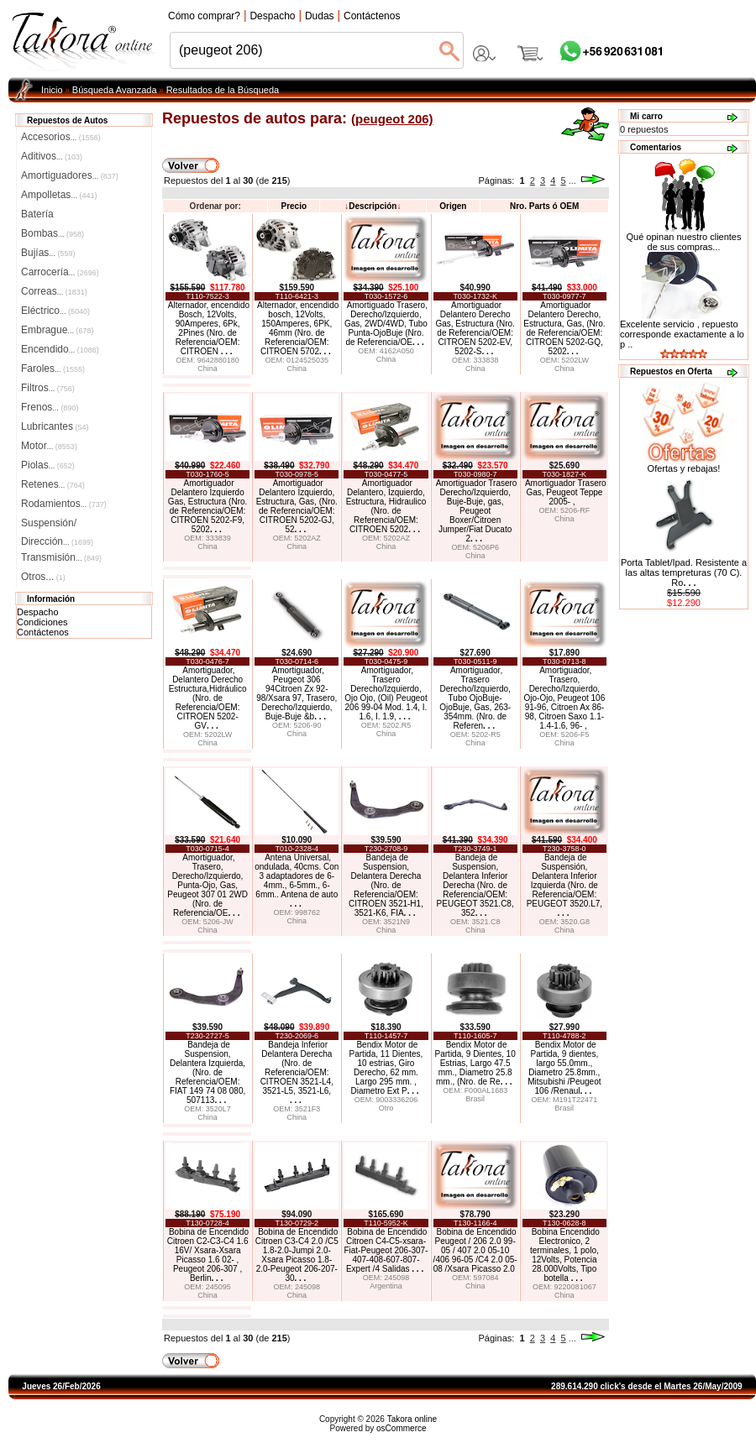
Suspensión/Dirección (57, 524)
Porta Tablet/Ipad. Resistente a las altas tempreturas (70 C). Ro (684, 572)
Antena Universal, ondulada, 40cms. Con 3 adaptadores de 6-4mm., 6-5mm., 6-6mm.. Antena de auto (297, 880)
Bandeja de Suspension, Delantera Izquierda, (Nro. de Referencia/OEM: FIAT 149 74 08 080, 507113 (207, 1072)
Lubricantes (55, 426)
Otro (386, 1108)
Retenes (53, 484)
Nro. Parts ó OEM (544, 206)
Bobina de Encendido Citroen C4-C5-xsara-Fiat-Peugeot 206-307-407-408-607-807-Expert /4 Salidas (386, 1250)
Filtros (48, 388)
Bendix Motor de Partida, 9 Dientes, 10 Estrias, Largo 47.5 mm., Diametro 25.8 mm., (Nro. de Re (475, 1063)
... (572, 180)
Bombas (52, 233)
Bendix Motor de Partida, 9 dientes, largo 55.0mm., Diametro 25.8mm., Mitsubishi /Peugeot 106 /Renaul (564, 1067)
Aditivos (51, 156)
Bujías (48, 253)
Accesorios (61, 137)
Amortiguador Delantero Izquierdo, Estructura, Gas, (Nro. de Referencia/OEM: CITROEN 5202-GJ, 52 (297, 506)
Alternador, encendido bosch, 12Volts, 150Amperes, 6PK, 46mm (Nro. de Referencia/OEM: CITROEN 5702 (298, 328)
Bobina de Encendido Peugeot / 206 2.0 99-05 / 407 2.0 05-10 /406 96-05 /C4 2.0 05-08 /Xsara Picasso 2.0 (475, 1250)
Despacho (38, 612)
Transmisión (61, 557)
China (207, 368)
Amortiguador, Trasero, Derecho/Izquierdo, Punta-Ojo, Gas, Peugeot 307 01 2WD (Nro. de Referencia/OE (207, 885)
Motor (49, 446)
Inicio (52, 90)
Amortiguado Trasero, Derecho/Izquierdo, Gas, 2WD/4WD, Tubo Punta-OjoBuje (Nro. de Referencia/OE (386, 324)
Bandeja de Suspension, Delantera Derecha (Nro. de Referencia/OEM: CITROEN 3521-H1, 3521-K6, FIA (386, 885)
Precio (294, 206)
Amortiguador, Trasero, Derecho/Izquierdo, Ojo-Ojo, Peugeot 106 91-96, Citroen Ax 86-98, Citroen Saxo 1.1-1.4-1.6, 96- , (565, 698)
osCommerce (401, 1428)
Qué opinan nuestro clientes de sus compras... (684, 237)
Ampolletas (59, 195)
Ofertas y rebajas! (684, 468)
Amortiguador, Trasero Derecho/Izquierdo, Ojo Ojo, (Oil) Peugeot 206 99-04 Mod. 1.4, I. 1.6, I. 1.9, (385, 693)
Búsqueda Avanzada (114, 90)
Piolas (48, 465)
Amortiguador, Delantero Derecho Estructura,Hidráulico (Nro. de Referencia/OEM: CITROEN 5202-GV (208, 698)
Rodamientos (64, 504)
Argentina (386, 1286)
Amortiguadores (69, 175)
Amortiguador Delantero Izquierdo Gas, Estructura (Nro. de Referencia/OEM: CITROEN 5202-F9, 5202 (207, 506)
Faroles (53, 368)
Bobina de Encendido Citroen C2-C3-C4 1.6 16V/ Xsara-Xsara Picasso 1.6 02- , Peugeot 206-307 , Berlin (208, 1255)
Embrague (57, 330)
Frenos (49, 407)
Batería (37, 214)
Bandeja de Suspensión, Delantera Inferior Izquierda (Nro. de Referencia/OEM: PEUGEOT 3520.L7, (564, 885)
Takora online (412, 1419)
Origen (452, 206)
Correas (54, 291)
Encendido (60, 349)
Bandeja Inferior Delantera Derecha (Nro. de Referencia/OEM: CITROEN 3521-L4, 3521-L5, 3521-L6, (296, 1072)
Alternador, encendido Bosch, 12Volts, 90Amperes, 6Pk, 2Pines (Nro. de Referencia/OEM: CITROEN (208, 328)
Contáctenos (43, 632)
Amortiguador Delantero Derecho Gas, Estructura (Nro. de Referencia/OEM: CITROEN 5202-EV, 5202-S (474, 328)
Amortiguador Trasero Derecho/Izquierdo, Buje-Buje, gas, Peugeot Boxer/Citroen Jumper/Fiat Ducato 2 (476, 510)
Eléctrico (55, 310)
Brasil (475, 1099)
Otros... (43, 577)
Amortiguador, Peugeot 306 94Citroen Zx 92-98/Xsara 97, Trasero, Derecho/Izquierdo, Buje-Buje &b (296, 693)
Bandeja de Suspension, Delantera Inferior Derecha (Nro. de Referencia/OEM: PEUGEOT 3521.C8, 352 (475, 885)
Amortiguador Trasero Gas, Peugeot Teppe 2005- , (565, 492)
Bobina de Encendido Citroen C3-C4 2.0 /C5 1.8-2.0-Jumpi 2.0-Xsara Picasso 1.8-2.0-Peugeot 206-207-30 (297, 1255)
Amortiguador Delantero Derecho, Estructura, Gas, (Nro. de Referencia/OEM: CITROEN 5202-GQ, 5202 (564, 328)
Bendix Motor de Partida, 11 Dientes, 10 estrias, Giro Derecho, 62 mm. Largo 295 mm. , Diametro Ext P (386, 1067)
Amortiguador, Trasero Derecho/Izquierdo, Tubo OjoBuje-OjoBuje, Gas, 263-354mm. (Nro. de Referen (475, 698)
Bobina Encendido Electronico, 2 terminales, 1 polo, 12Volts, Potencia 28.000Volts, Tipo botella (565, 1255)
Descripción (372, 206)
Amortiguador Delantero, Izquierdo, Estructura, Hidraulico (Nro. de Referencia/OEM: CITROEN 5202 (386, 506)
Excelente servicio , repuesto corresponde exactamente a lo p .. (682, 334)
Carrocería (60, 272)
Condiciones (42, 622)
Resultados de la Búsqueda (223, 90)
